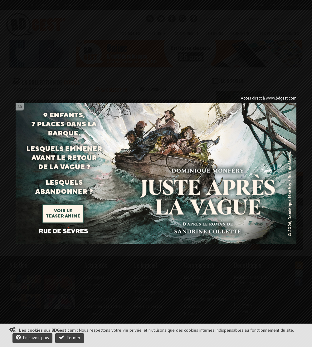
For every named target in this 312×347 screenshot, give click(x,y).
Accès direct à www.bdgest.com (268, 98)
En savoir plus (32, 337)
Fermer (69, 337)
